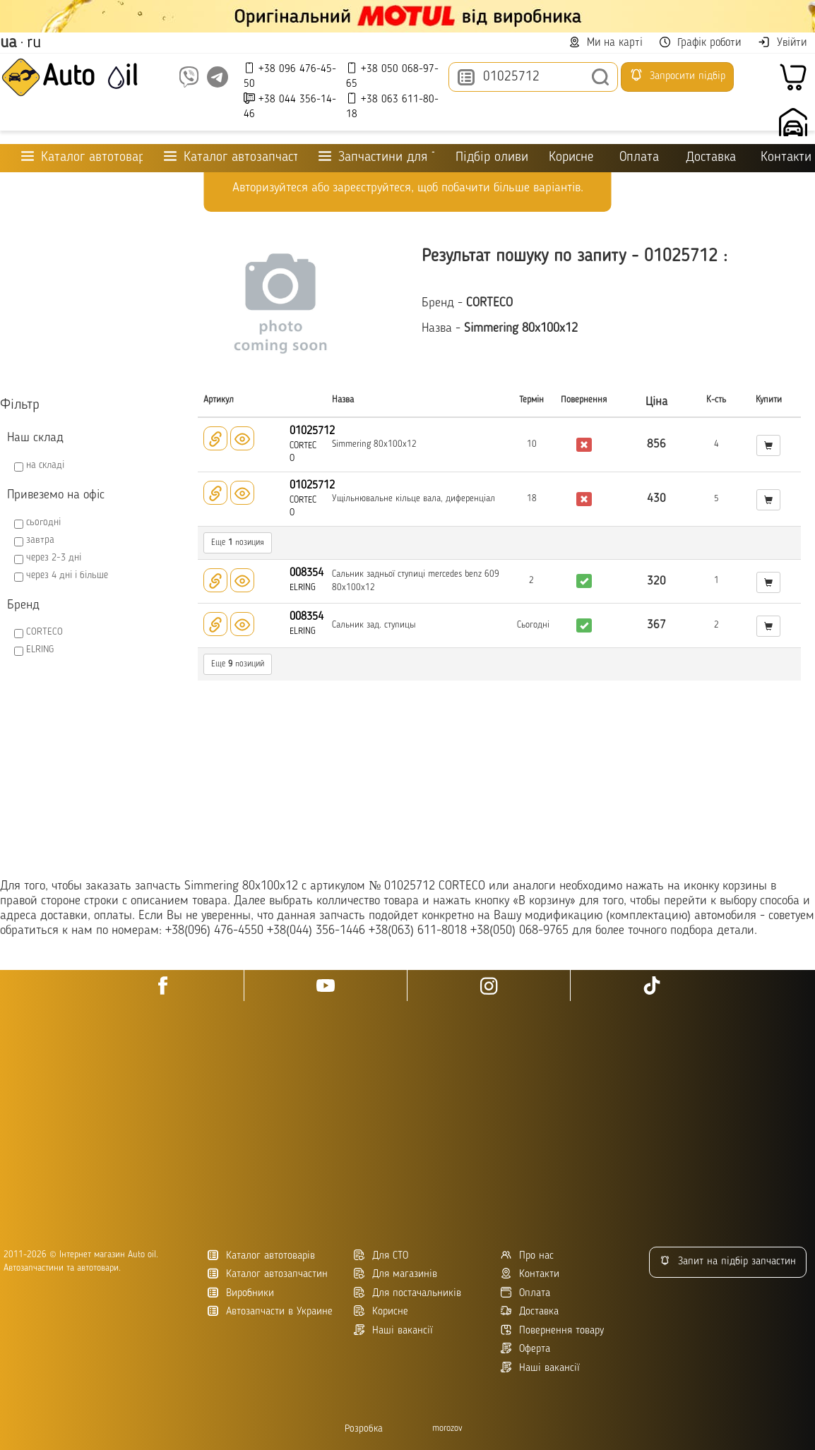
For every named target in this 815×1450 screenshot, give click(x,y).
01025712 (312, 431)
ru (34, 43)
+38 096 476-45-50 (290, 76)
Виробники (241, 1293)
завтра (40, 540)
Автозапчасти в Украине (270, 1311)
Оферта (525, 1349)
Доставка (711, 157)
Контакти (786, 157)
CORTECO (44, 632)
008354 (306, 573)
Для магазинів (395, 1274)
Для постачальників (407, 1293)
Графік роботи (700, 43)
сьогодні (43, 522)
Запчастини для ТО (376, 157)
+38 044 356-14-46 (290, 106)
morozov (447, 1428)
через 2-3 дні (53, 558)
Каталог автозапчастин (268, 1274)
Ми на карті (606, 43)
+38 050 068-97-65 (392, 76)
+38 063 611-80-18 (392, 106)
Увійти (782, 42)
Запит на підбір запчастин (728, 1261)
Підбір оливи (492, 157)
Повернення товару (552, 1330)
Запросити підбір (677, 75)
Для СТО (381, 1256)
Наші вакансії (540, 1368)
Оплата (639, 157)
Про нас (527, 1256)
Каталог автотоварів (261, 1256)
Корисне (571, 157)
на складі (45, 465)
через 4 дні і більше (67, 575)
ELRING (40, 649)
